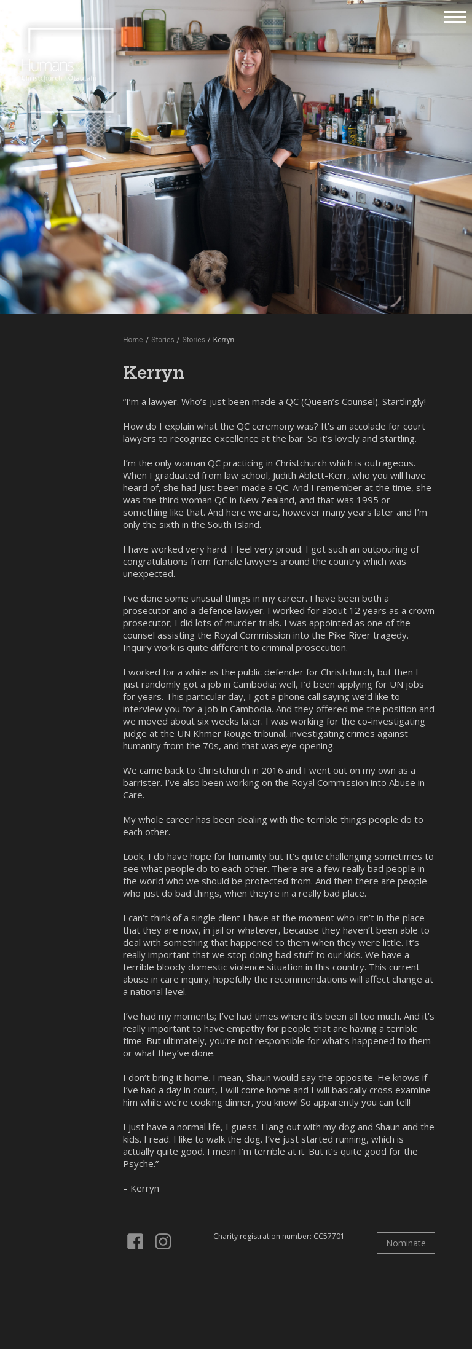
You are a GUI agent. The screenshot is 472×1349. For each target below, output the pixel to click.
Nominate (406, 1243)
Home (133, 340)
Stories (194, 340)
